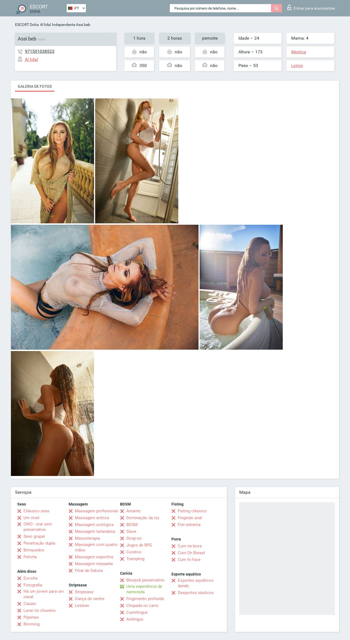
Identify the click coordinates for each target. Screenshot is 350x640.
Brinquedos (34, 550)
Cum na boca (190, 545)
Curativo (134, 552)
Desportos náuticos (196, 592)
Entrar (311, 7)
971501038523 (39, 51)
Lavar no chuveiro (40, 610)
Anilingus (134, 619)
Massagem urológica (94, 524)
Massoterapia (87, 538)
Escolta (30, 578)
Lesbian (82, 605)
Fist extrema (189, 524)
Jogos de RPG (139, 545)
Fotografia (33, 585)
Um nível (31, 517)
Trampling (135, 558)
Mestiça (298, 51)
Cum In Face (189, 559)
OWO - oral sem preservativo (38, 527)
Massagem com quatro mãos (96, 547)
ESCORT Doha (27, 24)
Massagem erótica (92, 517)
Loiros (297, 65)
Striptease (84, 591)
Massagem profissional (96, 511)
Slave (131, 531)
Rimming (32, 624)
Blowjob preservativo (145, 580)
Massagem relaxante (94, 563)
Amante (133, 511)
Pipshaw (31, 617)
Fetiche (30, 556)
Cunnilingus (137, 612)
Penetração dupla (39, 543)
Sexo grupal (34, 536)
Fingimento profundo (145, 598)
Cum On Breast (191, 552)
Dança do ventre (89, 598)
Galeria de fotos (35, 86)
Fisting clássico (192, 511)
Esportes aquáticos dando (196, 583)
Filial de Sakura (89, 570)
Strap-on (134, 538)
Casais (30, 603)
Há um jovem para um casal (44, 594)
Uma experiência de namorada (144, 589)
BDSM (132, 524)
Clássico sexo (36, 511)
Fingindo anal (190, 517)
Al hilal (45, 24)
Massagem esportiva (94, 556)
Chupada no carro (142, 605)
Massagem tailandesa (95, 531)
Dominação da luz (142, 517)
